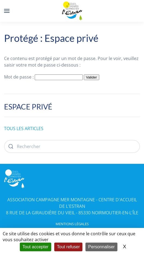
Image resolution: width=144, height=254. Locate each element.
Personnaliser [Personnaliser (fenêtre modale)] (101, 246)
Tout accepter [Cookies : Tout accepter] (36, 246)
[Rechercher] (72, 146)
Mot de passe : (43, 77)
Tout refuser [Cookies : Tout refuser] (68, 246)
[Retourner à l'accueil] (72, 11)
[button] (6, 11)
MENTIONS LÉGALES (72, 223)
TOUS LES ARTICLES (23, 128)
